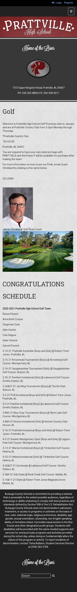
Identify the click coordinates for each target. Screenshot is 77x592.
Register (68, 2)
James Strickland (12, 229)
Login (57, 2)
